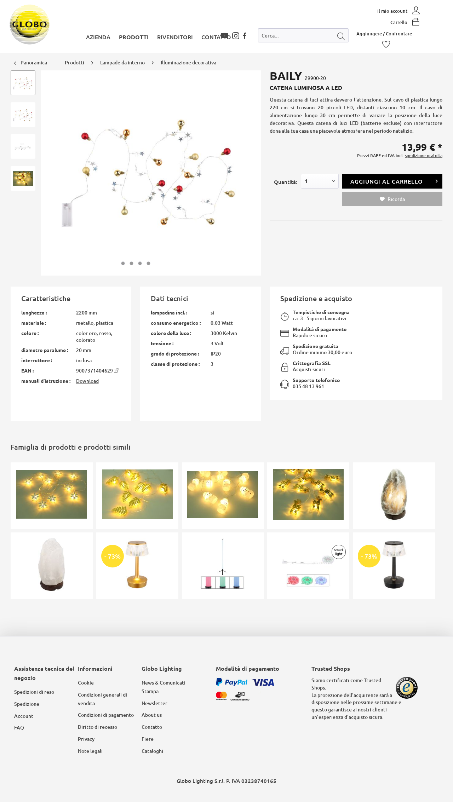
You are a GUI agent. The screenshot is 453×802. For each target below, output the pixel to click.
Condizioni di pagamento (106, 714)
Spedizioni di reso (34, 691)
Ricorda (392, 199)
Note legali (90, 751)
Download (87, 380)
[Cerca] (341, 35)
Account (23, 715)
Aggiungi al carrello (394, 180)
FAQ (19, 727)
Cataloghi (152, 751)
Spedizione (26, 703)
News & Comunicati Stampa (163, 686)
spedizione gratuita (423, 155)
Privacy (86, 738)
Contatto (152, 726)
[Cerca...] (303, 35)
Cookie (86, 682)
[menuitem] (303, 37)
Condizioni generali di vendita (102, 698)
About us (152, 714)
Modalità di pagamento (320, 329)
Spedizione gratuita (315, 346)
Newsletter (154, 703)
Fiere (148, 738)
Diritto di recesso (97, 726)
